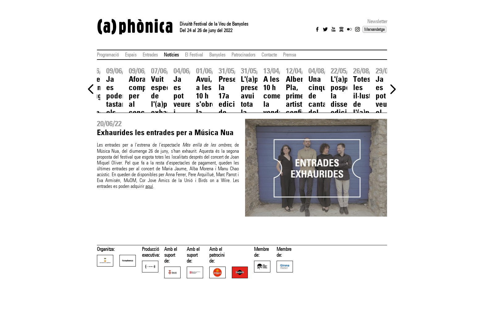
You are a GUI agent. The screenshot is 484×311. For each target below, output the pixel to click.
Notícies (171, 55)
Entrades (150, 55)
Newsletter (377, 21)
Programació (108, 55)
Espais (130, 55)
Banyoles (217, 55)
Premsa (289, 55)
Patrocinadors (243, 55)
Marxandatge (374, 29)
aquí (149, 186)
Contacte (269, 55)
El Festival (194, 55)
